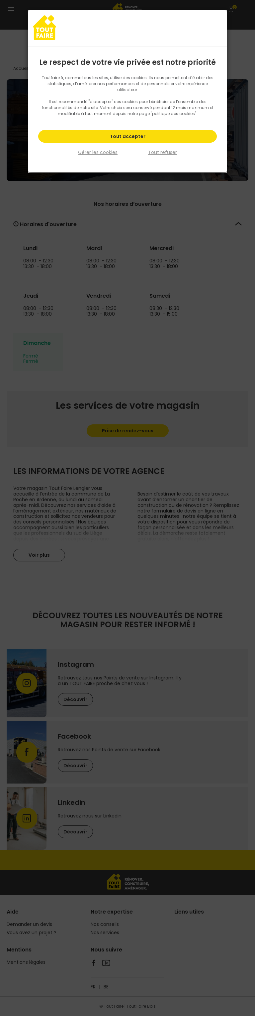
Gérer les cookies (98, 152)
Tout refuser (162, 152)
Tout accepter (127, 136)
